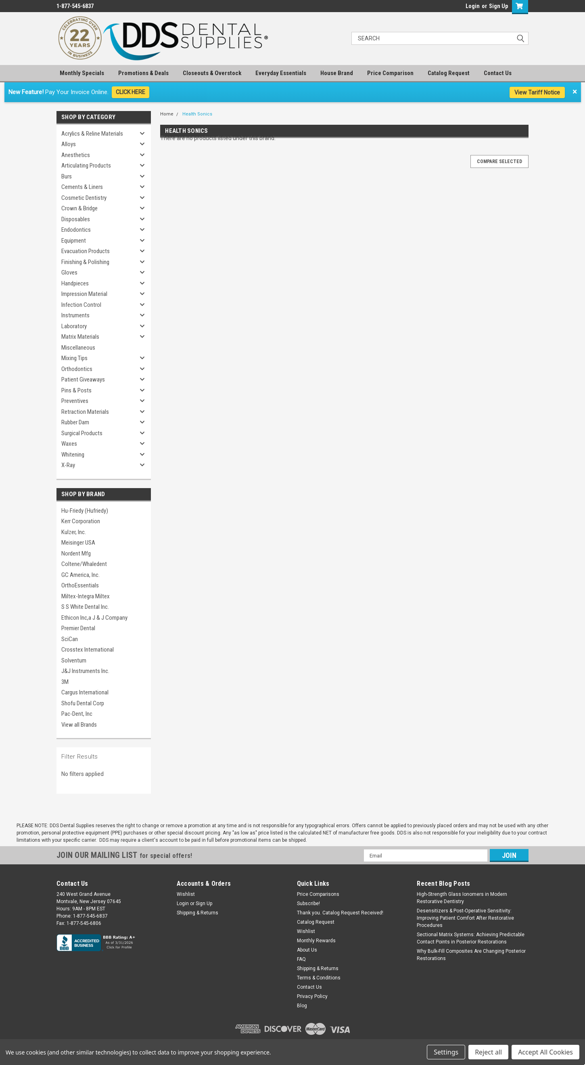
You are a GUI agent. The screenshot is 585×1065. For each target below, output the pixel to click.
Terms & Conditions (319, 978)
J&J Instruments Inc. (85, 671)
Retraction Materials (85, 411)
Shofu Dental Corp (82, 703)
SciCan (69, 639)
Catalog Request (449, 73)
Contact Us (498, 73)
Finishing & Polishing (85, 262)
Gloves (69, 272)
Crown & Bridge (79, 208)
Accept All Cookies (545, 1052)
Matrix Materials (80, 336)
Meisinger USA (78, 542)
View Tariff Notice (537, 92)
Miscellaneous (78, 347)
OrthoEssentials (80, 585)
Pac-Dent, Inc (76, 713)
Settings (446, 1052)
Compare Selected (499, 161)
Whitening (72, 454)
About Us (307, 950)
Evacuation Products (85, 251)
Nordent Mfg (76, 553)
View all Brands (79, 724)
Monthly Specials (82, 73)
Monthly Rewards (316, 940)
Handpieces (75, 283)
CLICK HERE (130, 92)
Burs (66, 176)
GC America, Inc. (80, 575)
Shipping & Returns (197, 913)
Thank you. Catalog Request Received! (340, 913)
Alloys (68, 144)
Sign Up (498, 6)
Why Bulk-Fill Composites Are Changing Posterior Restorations (471, 954)
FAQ (301, 959)
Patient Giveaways (83, 379)
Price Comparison (390, 73)
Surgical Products (81, 433)
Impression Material (84, 294)
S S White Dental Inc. (85, 606)
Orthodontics (76, 369)
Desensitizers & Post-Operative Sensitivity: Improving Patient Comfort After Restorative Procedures (465, 918)
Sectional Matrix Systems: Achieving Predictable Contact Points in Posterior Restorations (470, 938)
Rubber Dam (75, 422)
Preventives (74, 401)
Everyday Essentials (280, 73)
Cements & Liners (82, 187)
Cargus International (85, 692)
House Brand (336, 73)
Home (166, 114)
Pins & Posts (76, 390)
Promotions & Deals (143, 73)
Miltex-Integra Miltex (85, 596)
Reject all (488, 1052)
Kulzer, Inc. (73, 532)
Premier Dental (78, 628)
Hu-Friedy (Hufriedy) (84, 510)
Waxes (69, 443)
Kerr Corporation (80, 521)
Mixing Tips (74, 358)
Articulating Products (86, 165)
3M (65, 682)
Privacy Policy (312, 996)
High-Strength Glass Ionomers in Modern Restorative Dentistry (462, 897)
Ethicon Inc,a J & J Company (94, 617)
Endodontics (76, 229)
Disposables (75, 219)
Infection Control (81, 304)
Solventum (73, 660)
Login (473, 6)
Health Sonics (197, 114)
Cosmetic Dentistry (84, 197)
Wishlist (186, 894)
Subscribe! (308, 903)
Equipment (73, 240)
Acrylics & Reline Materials (92, 133)
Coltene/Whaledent (84, 564)
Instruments (75, 315)
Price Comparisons (318, 894)
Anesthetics (75, 155)
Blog (302, 1005)
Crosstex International (87, 649)
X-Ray (68, 465)
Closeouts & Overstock (212, 73)
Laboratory (74, 326)
